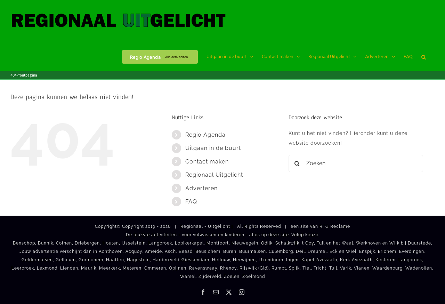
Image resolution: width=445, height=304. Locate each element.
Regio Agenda (205, 134)
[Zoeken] (297, 163)
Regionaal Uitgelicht (214, 174)
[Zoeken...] (356, 163)
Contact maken (207, 161)
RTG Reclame (334, 226)
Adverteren (201, 188)
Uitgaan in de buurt (213, 148)
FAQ (191, 201)
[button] (423, 56)
